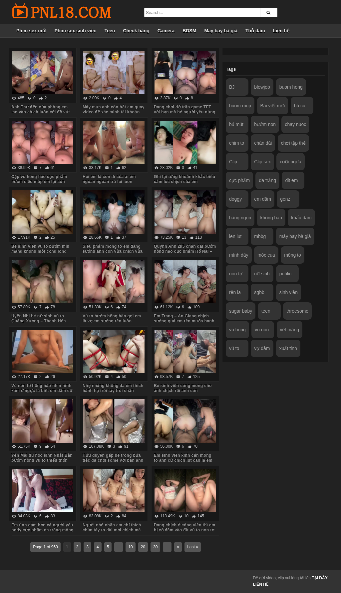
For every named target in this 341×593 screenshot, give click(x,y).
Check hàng (136, 30)
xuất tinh (288, 348)
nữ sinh (261, 273)
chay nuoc (295, 124)
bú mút (236, 124)
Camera (166, 30)
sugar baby (240, 311)
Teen (110, 30)
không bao (271, 217)
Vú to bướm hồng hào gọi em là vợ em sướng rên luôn (112, 318)
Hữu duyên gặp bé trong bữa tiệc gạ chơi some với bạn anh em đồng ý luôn (113, 460)
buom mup (240, 105)
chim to (236, 143)
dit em (291, 180)
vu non (262, 329)
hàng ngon (240, 217)
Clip (233, 161)
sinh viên (288, 292)
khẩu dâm (301, 217)
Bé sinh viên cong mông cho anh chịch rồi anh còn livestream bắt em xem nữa (183, 390)
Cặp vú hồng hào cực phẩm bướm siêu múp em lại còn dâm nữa (39, 181)
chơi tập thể (293, 143)
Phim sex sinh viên (76, 30)
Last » (192, 547)
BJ (231, 87)
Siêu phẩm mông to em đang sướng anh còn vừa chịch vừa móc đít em (113, 251)
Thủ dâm (255, 30)
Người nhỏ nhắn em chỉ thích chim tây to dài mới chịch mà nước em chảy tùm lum (112, 530)
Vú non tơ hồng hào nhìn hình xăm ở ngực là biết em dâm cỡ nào (41, 390)
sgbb (259, 292)
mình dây (238, 255)
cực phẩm (239, 180)
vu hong (237, 329)
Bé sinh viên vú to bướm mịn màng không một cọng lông (40, 249)
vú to (234, 348)
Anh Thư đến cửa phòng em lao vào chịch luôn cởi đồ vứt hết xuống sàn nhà (40, 112)
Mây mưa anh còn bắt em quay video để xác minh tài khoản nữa (114, 112)
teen (265, 311)
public (285, 273)
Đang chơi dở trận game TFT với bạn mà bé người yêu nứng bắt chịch (184, 112)
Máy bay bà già (220, 30)
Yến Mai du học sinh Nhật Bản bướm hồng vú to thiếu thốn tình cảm (42, 460)
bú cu (299, 105)
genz (285, 199)
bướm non (265, 124)
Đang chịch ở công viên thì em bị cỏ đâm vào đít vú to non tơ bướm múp (184, 530)
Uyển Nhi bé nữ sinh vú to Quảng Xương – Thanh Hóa (38, 318)
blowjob (262, 87)
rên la (235, 292)
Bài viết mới (272, 105)
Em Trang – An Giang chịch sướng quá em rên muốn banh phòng (184, 321)
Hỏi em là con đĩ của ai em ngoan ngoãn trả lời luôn (109, 179)
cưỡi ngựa (290, 161)
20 (143, 547)
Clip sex (262, 161)
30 (155, 547)
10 (130, 547)
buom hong (291, 87)
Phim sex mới (31, 30)
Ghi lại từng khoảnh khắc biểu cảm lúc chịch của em (184, 179)
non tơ (235, 273)
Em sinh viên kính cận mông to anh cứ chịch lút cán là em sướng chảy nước (183, 460)
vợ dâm (262, 348)
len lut (235, 236)
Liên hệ (281, 30)
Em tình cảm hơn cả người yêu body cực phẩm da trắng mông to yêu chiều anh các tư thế (42, 530)
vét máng (289, 329)
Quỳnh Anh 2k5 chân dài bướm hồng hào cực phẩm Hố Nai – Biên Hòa (185, 251)
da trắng (267, 180)
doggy (235, 199)
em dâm (262, 199)
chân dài (263, 143)
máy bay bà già (295, 236)
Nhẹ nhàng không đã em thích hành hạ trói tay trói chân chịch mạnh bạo (113, 390)
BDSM (189, 30)
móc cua (266, 255)
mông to (292, 255)
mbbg (260, 236)
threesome (297, 311)
